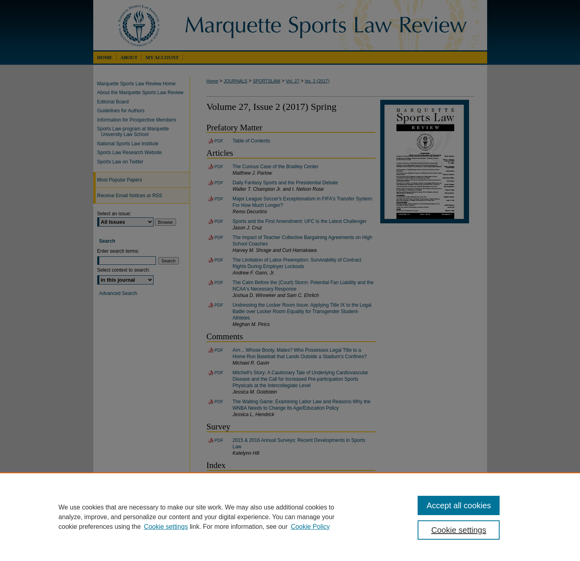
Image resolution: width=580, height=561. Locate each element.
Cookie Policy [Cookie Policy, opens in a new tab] (310, 526)
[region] (290, 516)
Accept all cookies (458, 505)
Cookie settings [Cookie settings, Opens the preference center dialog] (458, 530)
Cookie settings (166, 526)
